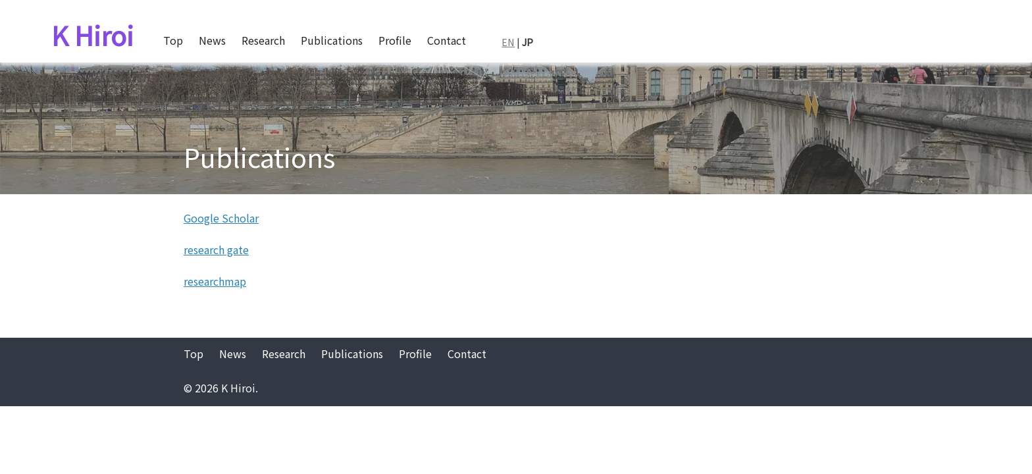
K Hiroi (92, 35)
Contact (446, 40)
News (212, 40)
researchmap (215, 281)
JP (527, 42)
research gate (216, 249)
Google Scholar (221, 218)
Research (263, 40)
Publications (332, 40)
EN (508, 42)
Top (173, 40)
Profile (394, 40)
